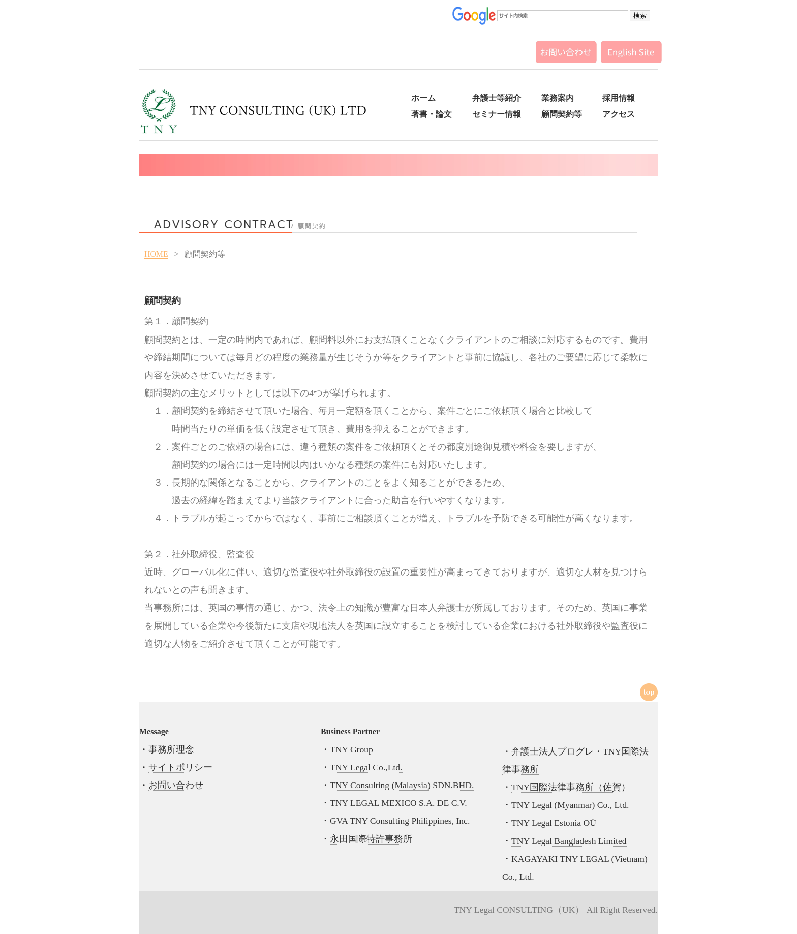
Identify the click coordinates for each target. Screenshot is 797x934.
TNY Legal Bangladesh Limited (569, 841)
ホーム (423, 98)
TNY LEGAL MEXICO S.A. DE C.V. (398, 803)
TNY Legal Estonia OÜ (553, 823)
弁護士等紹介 (496, 98)
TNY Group (351, 749)
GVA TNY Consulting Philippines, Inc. (400, 821)
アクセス (618, 114)
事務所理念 (171, 749)
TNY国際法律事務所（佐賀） (570, 787)
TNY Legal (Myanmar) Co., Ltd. (570, 805)
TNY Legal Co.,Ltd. (366, 767)
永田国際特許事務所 (371, 839)
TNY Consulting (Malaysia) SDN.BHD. (402, 785)
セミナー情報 (496, 114)
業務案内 (557, 98)
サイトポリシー (180, 767)
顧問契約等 (561, 114)
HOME (156, 254)
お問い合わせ (175, 785)
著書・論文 (431, 114)
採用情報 (618, 98)
